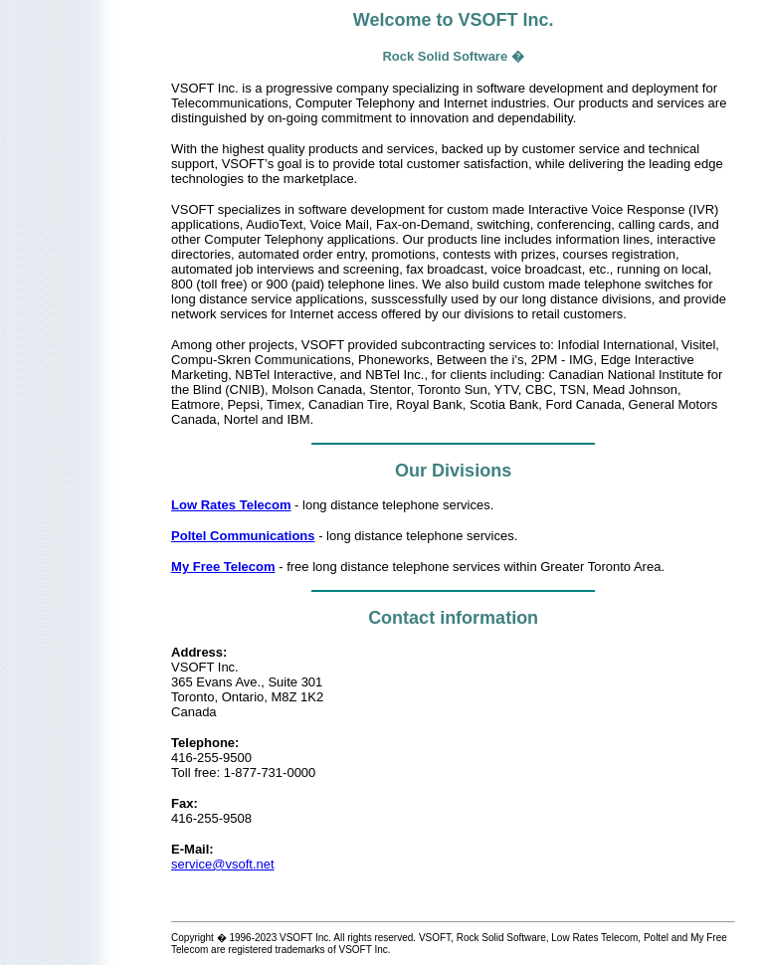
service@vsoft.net (223, 864)
